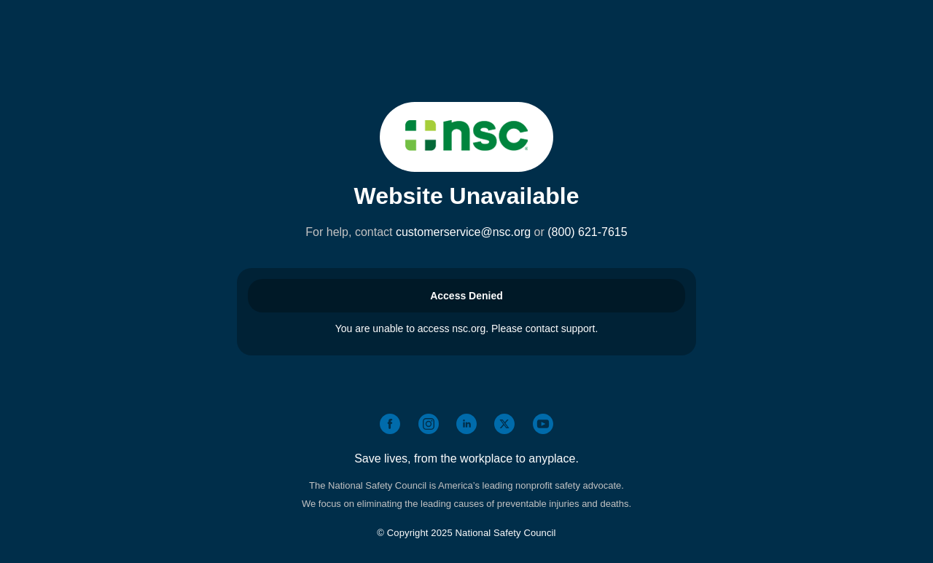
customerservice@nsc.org (463, 232)
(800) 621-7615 (587, 232)
